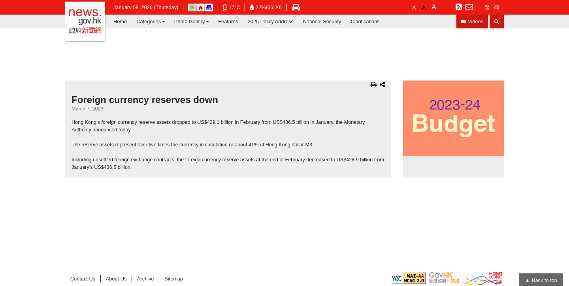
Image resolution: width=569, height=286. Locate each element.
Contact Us (82, 279)
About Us (116, 279)
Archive (145, 279)
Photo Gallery (189, 21)
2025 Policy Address (271, 21)
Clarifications (364, 21)
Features (228, 21)
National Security (322, 21)
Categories (148, 21)
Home (120, 21)
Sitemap (173, 279)
